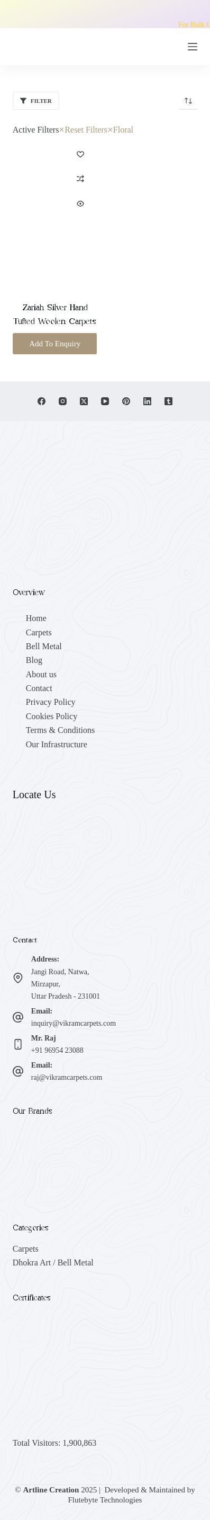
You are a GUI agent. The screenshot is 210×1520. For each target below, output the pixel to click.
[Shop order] (188, 101)
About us (41, 674)
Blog (34, 660)
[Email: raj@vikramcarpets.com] (18, 1071)
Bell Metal (44, 646)
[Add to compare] (80, 178)
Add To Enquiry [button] (54, 343)
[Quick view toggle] (80, 203)
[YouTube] (105, 401)
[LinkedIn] (147, 401)
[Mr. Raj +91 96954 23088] (18, 1044)
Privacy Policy (51, 701)
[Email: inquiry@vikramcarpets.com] (18, 1017)
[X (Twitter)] (84, 401)
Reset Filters (83, 129)
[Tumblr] (168, 401)
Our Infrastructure (56, 744)
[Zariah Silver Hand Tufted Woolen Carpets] (55, 212)
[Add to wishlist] (80, 153)
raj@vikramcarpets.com (67, 1077)
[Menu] (192, 46)
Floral (120, 129)
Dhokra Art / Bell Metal (53, 1262)
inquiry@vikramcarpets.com (73, 1023)
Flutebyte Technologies (105, 1500)
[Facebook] (41, 401)
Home (36, 618)
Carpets (39, 632)
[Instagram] (63, 401)
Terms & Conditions (60, 730)
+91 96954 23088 (57, 1050)
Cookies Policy (51, 716)
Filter (36, 101)
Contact (39, 688)
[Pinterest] (126, 401)
